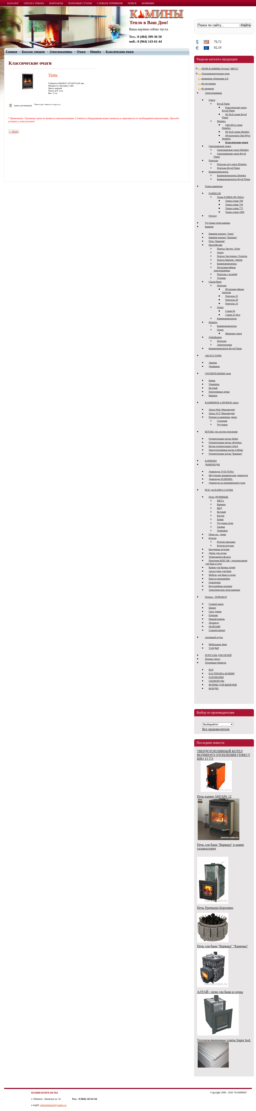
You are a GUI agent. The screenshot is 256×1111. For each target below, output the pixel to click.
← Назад (13, 131)
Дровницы (214, 366)
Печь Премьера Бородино (215, 908)
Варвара (213, 395)
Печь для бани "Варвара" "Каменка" (222, 946)
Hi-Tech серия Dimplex (237, 131)
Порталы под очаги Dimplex (232, 164)
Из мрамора (207, 88)
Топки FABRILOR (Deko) (230, 197)
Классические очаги (120, 51)
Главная (11, 51)
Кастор (221, 515)
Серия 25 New (232, 314)
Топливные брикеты (215, 662)
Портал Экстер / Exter (228, 248)
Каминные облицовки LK (215, 78)
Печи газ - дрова (217, 534)
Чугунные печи (225, 523)
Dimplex (221, 121)
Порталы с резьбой (227, 274)
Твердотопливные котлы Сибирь (226, 450)
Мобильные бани (218, 644)
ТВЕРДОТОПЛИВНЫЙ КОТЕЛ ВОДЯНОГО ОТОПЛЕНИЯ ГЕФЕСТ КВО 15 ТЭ (223, 754)
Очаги (212, 100)
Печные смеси (212, 658)
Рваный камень (217, 619)
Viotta (52, 75)
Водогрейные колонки (220, 586)
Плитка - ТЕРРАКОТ (216, 597)
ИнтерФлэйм (215, 244)
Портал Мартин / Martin (229, 259)
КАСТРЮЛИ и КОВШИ (222, 673)
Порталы (213, 160)
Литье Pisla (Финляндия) (222, 409)
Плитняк (213, 615)
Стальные (222, 420)
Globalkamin (215, 337)
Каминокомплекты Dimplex (231, 175)
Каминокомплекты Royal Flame (233, 179)
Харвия (221, 526)
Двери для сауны (218, 553)
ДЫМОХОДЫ (212, 464)
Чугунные (222, 424)
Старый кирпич (217, 630)
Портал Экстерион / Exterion (232, 256)
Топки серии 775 (234, 208)
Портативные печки (219, 391)
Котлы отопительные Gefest (223, 446)
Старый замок (216, 604)
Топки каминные (214, 186)
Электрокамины (213, 92)
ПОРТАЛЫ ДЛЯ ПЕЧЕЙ (218, 655)
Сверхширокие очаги (220, 146)
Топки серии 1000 (234, 212)
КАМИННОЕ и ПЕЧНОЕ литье (222, 402)
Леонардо (214, 622)
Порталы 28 (231, 299)
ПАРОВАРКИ (216, 677)
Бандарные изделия (219, 549)
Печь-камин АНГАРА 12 (214, 796)
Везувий (213, 388)
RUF (211, 669)
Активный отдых (214, 637)
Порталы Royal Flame (228, 168)
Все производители (216, 729)
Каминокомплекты (219, 171)
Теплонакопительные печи (215, 73)
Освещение (215, 582)
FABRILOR (215, 193)
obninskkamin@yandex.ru (53, 1105)
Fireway (213, 215)
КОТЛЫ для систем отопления (221, 431)
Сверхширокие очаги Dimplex (233, 149)
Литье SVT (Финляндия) (222, 413)
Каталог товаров (33, 51)
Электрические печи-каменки (224, 589)
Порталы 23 (231, 296)
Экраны (213, 362)
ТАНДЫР (214, 648)
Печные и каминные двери (223, 417)
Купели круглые (225, 545)
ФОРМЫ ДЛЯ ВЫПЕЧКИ (223, 684)
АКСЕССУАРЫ (213, 355)
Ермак (212, 380)
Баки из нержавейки (219, 578)
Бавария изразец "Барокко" (223, 237)
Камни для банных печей (222, 567)
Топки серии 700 (234, 200)
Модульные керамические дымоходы (228, 475)
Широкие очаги (233, 333)
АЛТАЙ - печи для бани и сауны (220, 992)
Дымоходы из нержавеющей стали (227, 482)
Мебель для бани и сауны (222, 574)
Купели (212, 538)
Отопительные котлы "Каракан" (225, 453)
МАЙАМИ (214, 626)
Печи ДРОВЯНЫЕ (219, 497)
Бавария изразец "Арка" (221, 233)
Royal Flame (223, 103)
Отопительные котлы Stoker (223, 438)
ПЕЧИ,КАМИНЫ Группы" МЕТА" (220, 68)
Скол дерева (215, 611)
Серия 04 (230, 311)
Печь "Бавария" (217, 241)
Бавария (209, 226)
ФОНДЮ (214, 688)
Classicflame (215, 281)
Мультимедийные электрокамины (225, 269)
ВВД (219, 508)
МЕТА (220, 500)
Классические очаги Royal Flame (234, 109)
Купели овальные (226, 541)
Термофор (214, 384)
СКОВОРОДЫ (216, 681)
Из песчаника (208, 83)
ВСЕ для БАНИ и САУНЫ (219, 489)
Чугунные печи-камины (217, 222)
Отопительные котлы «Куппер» (225, 442)
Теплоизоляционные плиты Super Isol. (224, 1040)
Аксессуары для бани (220, 571)
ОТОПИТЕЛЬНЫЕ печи (218, 373)
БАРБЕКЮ (211, 460)
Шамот (212, 607)
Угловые (221, 278)
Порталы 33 (231, 303)
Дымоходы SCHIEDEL (221, 479)
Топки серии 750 (234, 204)
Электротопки (224, 344)
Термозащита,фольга (220, 556)
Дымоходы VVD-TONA (221, 471)
